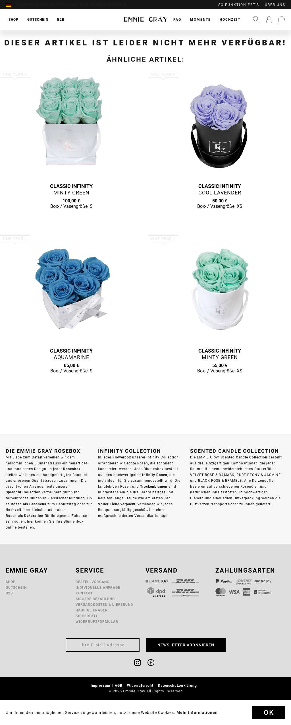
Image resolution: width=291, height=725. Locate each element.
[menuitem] (11, 4)
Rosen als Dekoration (24, 516)
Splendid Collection (23, 492)
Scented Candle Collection (244, 457)
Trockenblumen (153, 486)
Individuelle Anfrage (98, 587)
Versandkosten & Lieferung (104, 604)
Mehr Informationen (197, 712)
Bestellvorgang (92, 582)
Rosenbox (72, 469)
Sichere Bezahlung (95, 599)
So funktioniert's (238, 5)
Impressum (101, 685)
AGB (119, 685)
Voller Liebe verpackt (117, 504)
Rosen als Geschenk (28, 504)
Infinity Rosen (154, 475)
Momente (200, 19)
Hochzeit (230, 19)
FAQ (177, 19)
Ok (269, 712)
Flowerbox (122, 457)
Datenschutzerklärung (178, 685)
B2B (9, 593)
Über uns (275, 5)
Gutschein (16, 587)
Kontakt (84, 593)
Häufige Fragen (92, 610)
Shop (11, 582)
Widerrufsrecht (141, 685)
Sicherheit (87, 616)
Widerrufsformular (97, 621)
